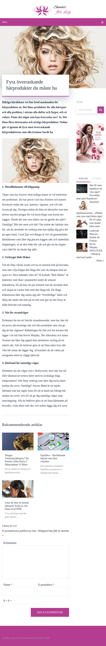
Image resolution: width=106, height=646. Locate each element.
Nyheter (96, 179)
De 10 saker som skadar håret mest (95, 223)
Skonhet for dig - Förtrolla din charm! (17, 638)
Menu (4, 22)
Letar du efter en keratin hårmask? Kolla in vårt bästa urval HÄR (17, 505)
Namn (7, 584)
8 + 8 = (7, 600)
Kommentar (10, 542)
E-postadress (46, 584)
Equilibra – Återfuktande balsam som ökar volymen (52, 458)
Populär (83, 179)
